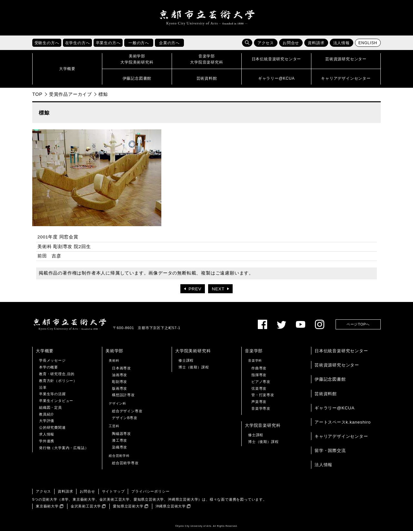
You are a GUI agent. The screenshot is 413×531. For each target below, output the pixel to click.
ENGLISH (367, 43)
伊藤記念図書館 (330, 379)
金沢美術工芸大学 (86, 506)
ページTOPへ (358, 324)
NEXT (218, 288)
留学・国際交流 (330, 450)
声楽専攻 (259, 402)
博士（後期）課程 (193, 367)
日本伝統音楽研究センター (341, 350)
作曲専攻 (259, 368)
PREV (194, 288)
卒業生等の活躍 (52, 394)
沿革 (43, 387)
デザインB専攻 (124, 418)
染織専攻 (119, 447)
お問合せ (291, 43)
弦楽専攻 (259, 388)
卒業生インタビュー (56, 401)
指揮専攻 (259, 375)
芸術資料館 (326, 393)
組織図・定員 (50, 407)
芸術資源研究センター (337, 365)
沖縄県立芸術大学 (171, 506)
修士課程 (186, 360)
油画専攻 (119, 375)
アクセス (265, 43)
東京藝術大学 (47, 506)
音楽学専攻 (260, 408)
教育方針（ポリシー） (58, 381)
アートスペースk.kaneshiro (343, 422)
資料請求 (316, 43)
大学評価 (46, 421)
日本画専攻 (121, 368)
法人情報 (341, 43)
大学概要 (45, 350)
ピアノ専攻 (260, 382)
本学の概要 (48, 367)
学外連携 (46, 441)
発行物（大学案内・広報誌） (63, 448)
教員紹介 (46, 414)
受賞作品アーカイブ (70, 94)
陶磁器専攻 (121, 434)
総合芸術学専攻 (125, 463)
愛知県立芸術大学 (128, 506)
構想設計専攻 (123, 395)
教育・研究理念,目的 (57, 374)
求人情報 (46, 434)
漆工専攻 (119, 440)
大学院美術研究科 (193, 350)
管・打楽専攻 (262, 395)
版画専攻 (119, 388)
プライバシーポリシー (150, 491)
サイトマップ (113, 491)
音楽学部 (254, 350)
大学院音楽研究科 (262, 425)
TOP (37, 94)
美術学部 (114, 350)
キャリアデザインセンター (341, 436)
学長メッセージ (52, 360)
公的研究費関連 (52, 427)
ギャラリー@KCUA (335, 408)
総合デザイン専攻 (127, 411)
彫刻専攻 (119, 382)
